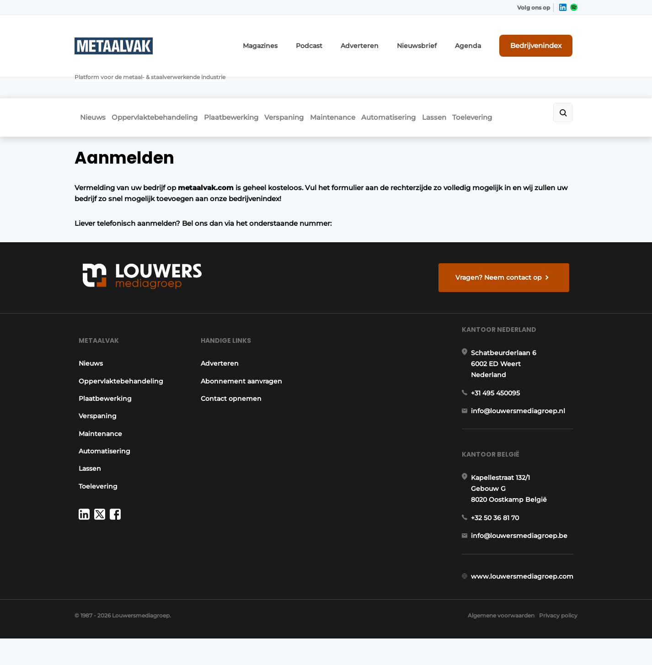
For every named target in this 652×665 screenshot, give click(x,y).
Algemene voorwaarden (494, 642)
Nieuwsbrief (434, 40)
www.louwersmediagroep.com (526, 585)
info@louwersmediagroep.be (523, 538)
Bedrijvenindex (543, 39)
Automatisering (425, 80)
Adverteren (384, 40)
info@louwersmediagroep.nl (522, 401)
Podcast (339, 40)
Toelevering (526, 80)
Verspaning (304, 80)
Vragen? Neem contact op (502, 241)
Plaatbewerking (242, 80)
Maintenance (361, 80)
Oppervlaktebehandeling (158, 80)
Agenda (480, 40)
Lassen (479, 80)
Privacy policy (558, 642)
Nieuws (87, 80)
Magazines (295, 40)
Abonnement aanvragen (241, 360)
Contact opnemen (230, 377)
